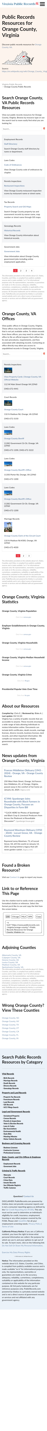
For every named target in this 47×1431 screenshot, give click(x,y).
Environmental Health (12, 1261)
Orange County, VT (10, 1157)
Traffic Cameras (10, 1317)
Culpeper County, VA (11, 1087)
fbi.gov (27, 788)
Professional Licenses (12, 1282)
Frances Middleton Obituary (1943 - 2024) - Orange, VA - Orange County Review (23, 902)
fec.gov (27, 825)
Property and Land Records (14, 1222)
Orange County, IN (10, 1167)
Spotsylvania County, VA (12, 1096)
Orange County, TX (10, 1154)
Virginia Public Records (12, 84)
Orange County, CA (10, 1160)
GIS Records (8, 1234)
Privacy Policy (35, 1353)
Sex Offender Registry (12, 1314)
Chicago (15, 1046)
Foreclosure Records (12, 1229)
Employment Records (12, 1293)
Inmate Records (10, 1312)
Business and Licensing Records (16, 1272)
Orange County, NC (10, 1147)
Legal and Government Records (16, 1241)
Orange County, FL (10, 1164)
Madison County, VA (11, 1094)
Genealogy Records (11, 1218)
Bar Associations (10, 1258)
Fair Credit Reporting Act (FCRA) (19, 1339)
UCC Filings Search (11, 1236)
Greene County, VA (10, 1089)
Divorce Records (10, 1215)
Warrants (7, 1304)
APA (30, 1046)
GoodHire (22, 1350)
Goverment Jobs (10, 1296)
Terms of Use (7, 1356)
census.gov (27, 639)
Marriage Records (10, 1210)
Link (8, 1046)
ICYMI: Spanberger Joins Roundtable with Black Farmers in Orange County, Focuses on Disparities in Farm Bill (22, 932)
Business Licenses (11, 1277)
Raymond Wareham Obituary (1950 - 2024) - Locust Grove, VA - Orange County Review (23, 962)
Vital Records (8, 1203)
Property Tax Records (12, 1226)
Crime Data (8, 1309)
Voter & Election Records (13, 1253)
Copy (38, 1046)
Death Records (9, 1212)
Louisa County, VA (10, 1091)
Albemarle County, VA (11, 1084)
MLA (24, 1046)
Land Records (9, 1231)
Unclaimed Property (11, 1245)
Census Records (10, 1248)
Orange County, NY (10, 1150)
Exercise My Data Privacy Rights (16, 1381)
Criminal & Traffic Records (13, 1300)
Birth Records (9, 1207)
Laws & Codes (9, 1255)
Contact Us (15, 1006)
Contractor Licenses (11, 1279)
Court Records (9, 1307)
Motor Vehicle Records (12, 1268)
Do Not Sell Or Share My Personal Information (22, 1375)
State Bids (7, 1263)
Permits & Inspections (12, 1250)
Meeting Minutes (10, 1266)
